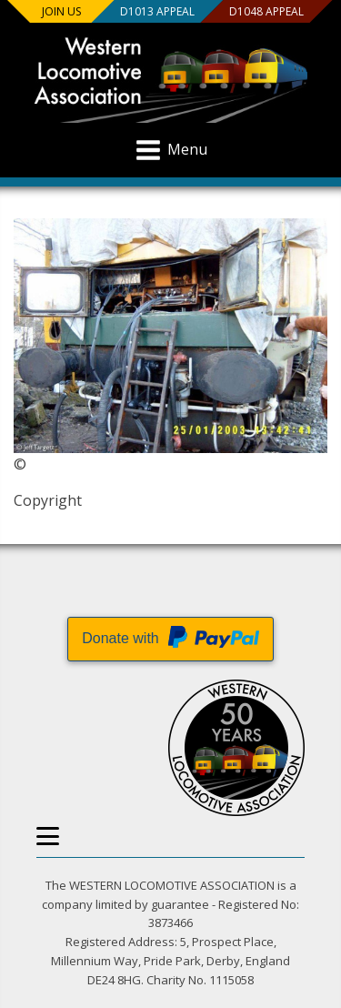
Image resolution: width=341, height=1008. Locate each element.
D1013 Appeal (156, 11)
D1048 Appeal (265, 11)
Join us (61, 11)
